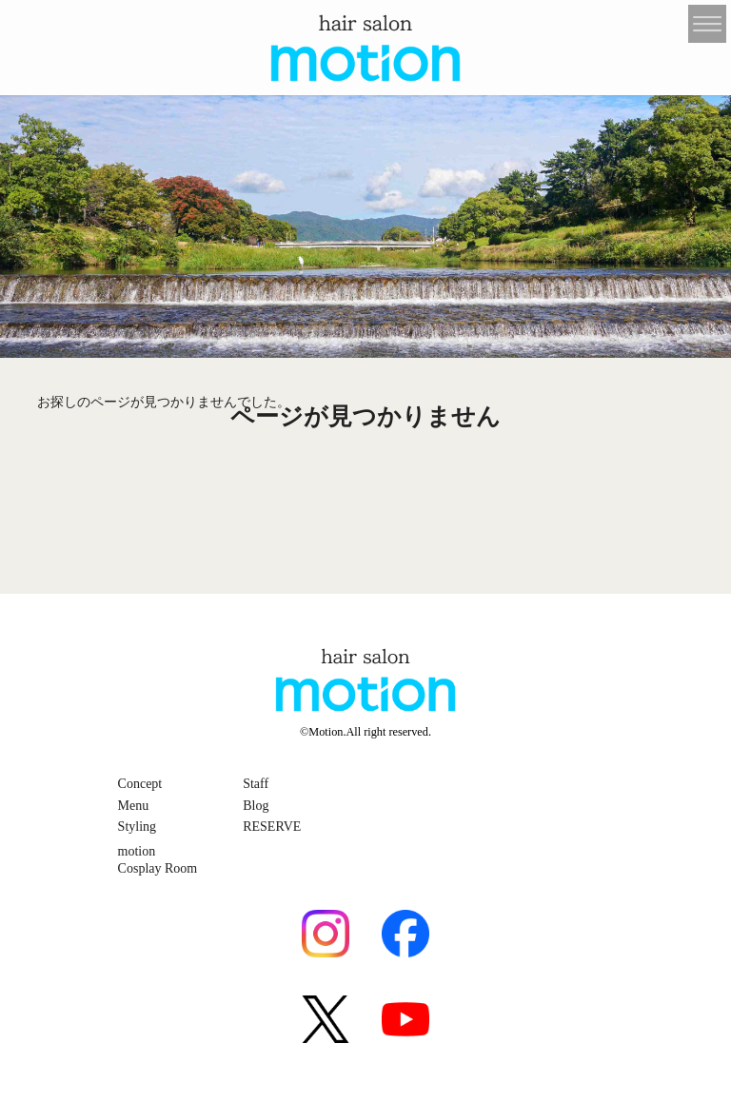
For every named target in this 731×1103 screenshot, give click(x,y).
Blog (255, 805)
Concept (140, 784)
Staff (255, 784)
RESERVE (272, 826)
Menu (133, 805)
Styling (137, 826)
